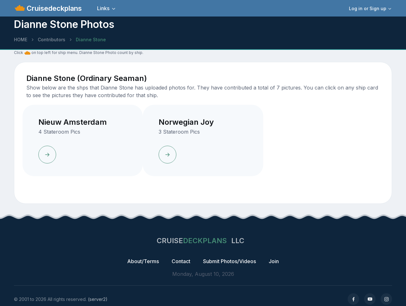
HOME (20, 39)
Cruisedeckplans (53, 8)
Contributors (51, 39)
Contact (181, 261)
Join (274, 261)
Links (103, 8)
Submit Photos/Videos (229, 261)
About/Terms (143, 261)
